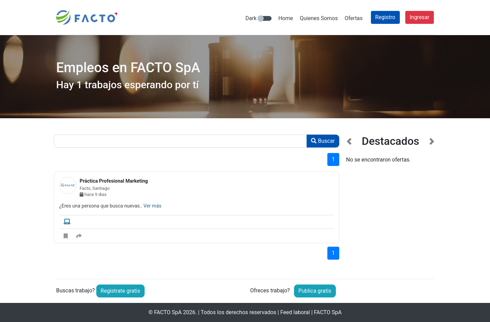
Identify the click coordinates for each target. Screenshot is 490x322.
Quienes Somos (319, 18)
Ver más (153, 206)
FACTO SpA (168, 312)
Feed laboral (295, 312)
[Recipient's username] (180, 141)
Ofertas (354, 18)
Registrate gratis (120, 291)
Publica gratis (314, 291)
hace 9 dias (93, 194)
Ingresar (419, 17)
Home (285, 18)
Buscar (323, 141)
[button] (349, 201)
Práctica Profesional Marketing (114, 181)
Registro (385, 17)
